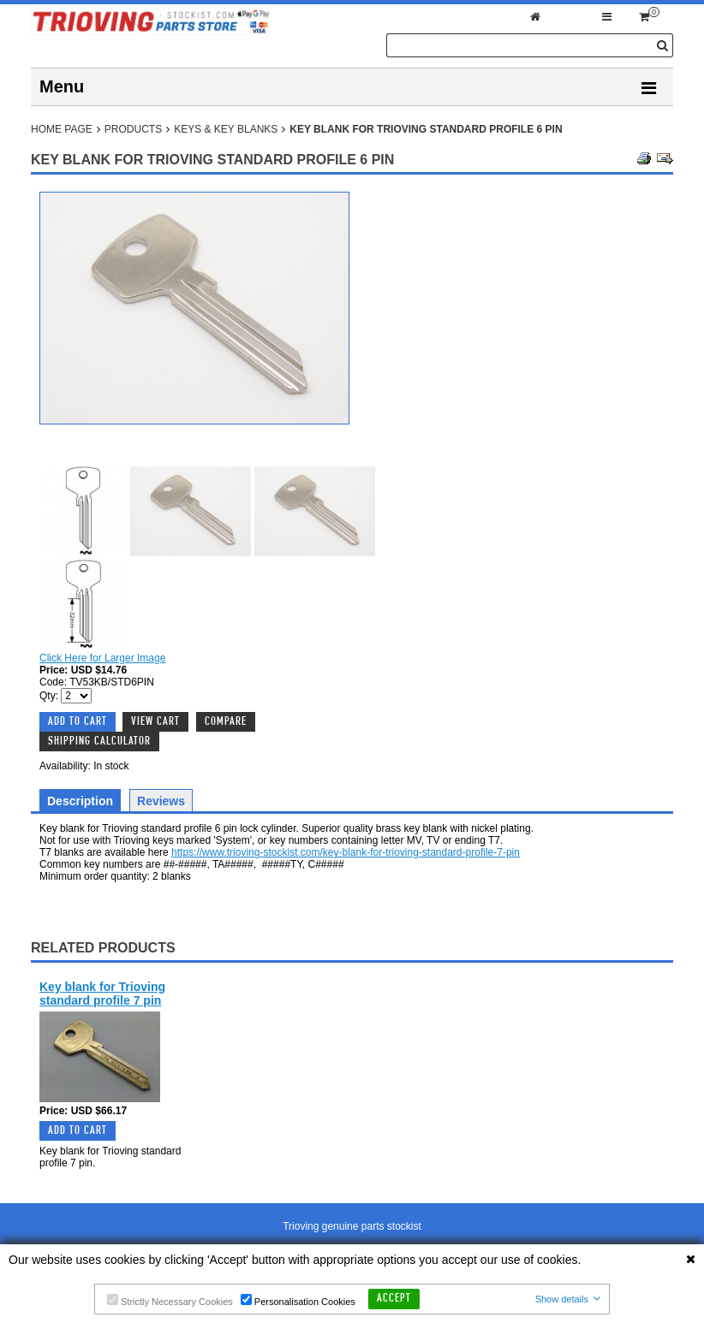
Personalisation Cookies (298, 1300)
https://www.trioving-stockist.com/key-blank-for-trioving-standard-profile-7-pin (345, 852)
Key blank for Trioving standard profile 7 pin (102, 993)
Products (133, 129)
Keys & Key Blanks (225, 129)
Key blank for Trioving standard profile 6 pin (425, 129)
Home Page (61, 129)
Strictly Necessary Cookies (170, 1300)
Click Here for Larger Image (102, 658)
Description (80, 801)
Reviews (161, 801)
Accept (394, 1299)
